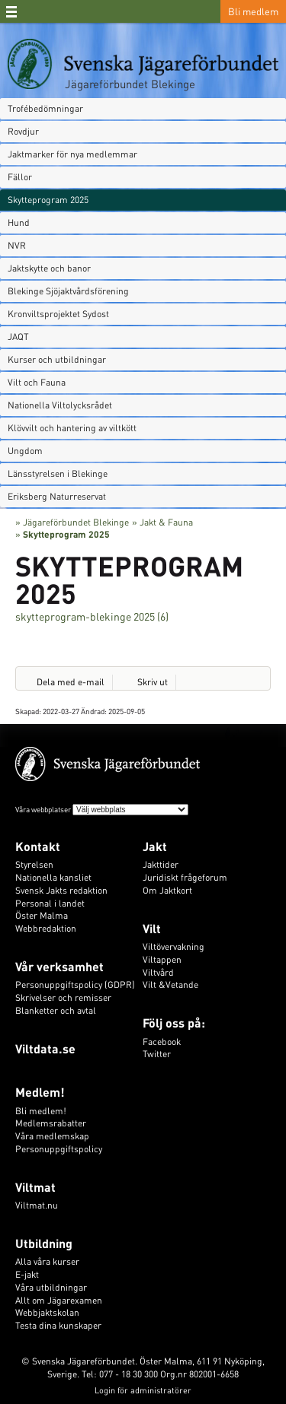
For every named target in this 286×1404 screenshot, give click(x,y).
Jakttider (160, 864)
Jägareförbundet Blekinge (130, 83)
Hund (19, 222)
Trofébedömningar (45, 108)
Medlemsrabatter (50, 1123)
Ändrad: (94, 711)
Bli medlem (253, 11)
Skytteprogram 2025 (48, 199)
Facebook (162, 1041)
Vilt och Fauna (37, 382)
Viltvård (158, 972)
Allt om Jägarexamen (58, 1300)
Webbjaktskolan (47, 1312)
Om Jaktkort (167, 890)
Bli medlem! (40, 1111)
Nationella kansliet (53, 877)
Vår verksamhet (59, 966)
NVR (17, 245)
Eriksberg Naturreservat (57, 496)
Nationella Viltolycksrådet (60, 405)
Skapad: (29, 711)
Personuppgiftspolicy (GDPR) (75, 984)
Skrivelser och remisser (63, 997)
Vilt (152, 928)
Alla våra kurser (47, 1261)
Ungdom (25, 450)
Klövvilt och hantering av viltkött (72, 428)
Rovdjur (23, 131)
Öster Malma (41, 915)
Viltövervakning (173, 946)
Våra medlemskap (52, 1136)
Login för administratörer (143, 1390)
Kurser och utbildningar (57, 359)
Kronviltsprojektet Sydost (58, 313)
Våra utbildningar (51, 1287)
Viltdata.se (45, 1048)
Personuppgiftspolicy (58, 1149)
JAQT (18, 336)
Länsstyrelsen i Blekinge (58, 473)
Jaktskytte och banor (49, 268)
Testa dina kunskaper (58, 1325)
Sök (207, 11)
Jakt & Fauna (166, 522)
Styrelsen (34, 864)
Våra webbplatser (43, 809)
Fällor (20, 177)
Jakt (155, 846)
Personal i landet (50, 903)
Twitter (157, 1053)
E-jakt (27, 1274)
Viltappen (162, 959)
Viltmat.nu (36, 1205)
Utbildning (43, 1243)
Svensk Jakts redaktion (61, 890)
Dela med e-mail (70, 682)
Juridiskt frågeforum (185, 877)
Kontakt (37, 846)
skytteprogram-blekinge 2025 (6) (92, 616)
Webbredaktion (45, 928)
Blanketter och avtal (55, 1010)
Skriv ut (152, 682)
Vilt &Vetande (170, 984)
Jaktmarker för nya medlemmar (72, 154)
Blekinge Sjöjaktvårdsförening (68, 291)
